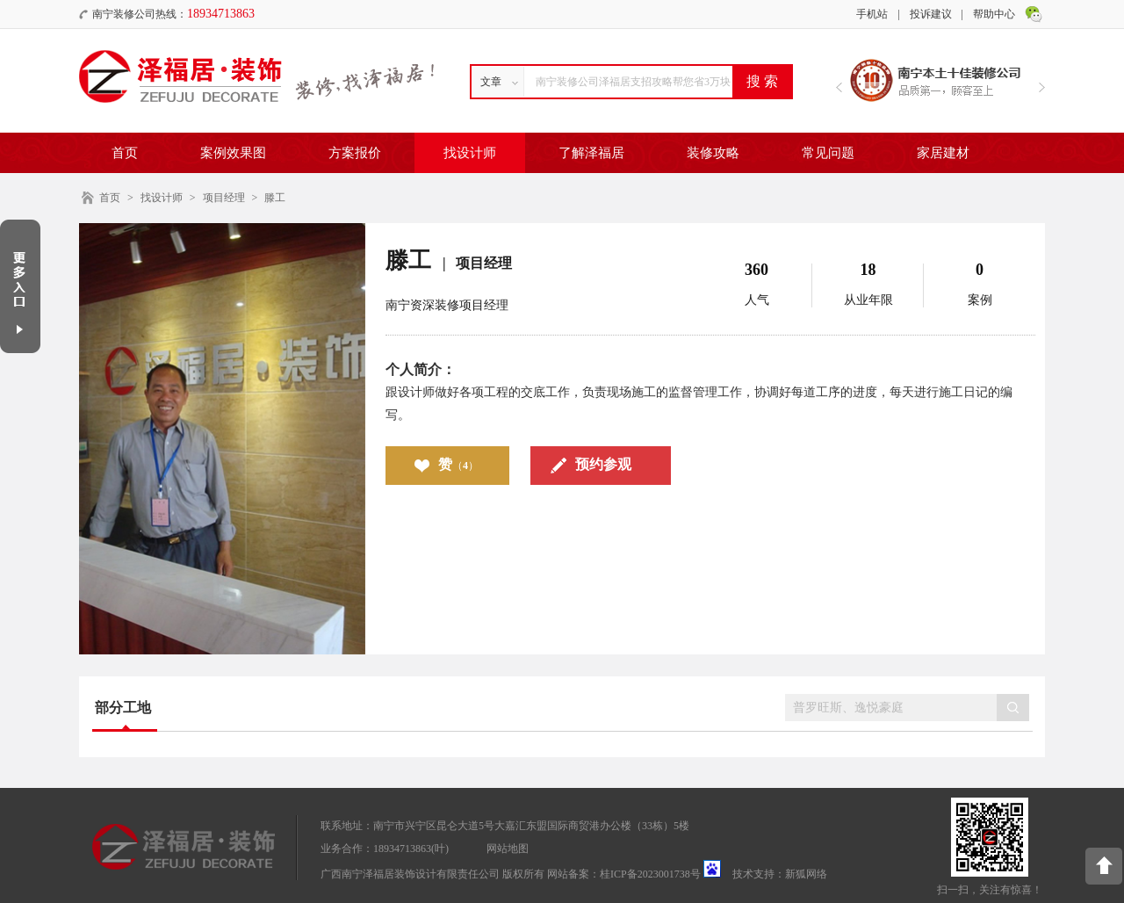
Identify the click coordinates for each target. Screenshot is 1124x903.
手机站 (872, 14)
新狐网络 (806, 874)
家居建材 (943, 153)
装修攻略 (713, 153)
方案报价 (354, 153)
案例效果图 (233, 153)
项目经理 (224, 197)
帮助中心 (994, 14)
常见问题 (828, 153)
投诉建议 (931, 14)
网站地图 (507, 848)
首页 (125, 153)
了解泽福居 (591, 153)
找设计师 (469, 153)
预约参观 (603, 464)
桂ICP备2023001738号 (650, 874)
